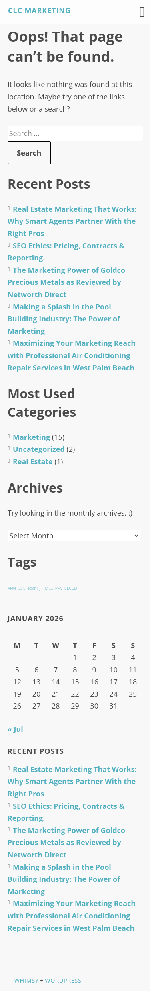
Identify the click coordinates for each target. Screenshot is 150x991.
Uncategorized (39, 449)
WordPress (63, 980)
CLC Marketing (39, 10)
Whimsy (26, 980)
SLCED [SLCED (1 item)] (70, 588)
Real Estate (33, 461)
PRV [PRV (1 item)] (59, 588)
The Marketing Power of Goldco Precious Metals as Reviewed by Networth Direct (66, 282)
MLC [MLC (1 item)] (49, 588)
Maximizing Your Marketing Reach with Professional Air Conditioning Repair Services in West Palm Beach (72, 355)
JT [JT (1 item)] (41, 588)
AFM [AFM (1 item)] (12, 588)
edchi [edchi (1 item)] (32, 588)
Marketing (31, 437)
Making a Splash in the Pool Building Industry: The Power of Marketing (64, 319)
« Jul (15, 729)
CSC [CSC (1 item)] (21, 588)
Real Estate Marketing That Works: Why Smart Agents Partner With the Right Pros (72, 221)
